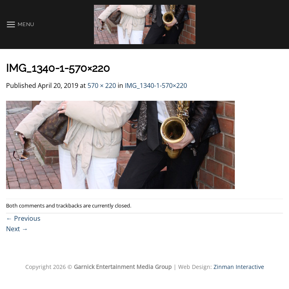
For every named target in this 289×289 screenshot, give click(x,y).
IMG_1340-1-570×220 (156, 85)
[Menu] (20, 24)
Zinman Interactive (239, 267)
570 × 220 (102, 85)
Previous (23, 218)
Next (17, 228)
